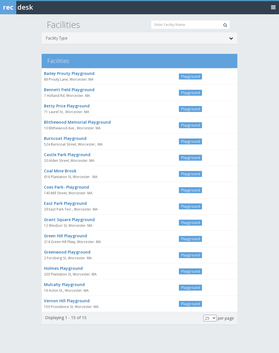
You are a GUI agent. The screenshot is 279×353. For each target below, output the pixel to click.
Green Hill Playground (65, 235)
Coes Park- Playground (66, 187)
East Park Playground (65, 203)
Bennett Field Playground (69, 89)
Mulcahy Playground (64, 284)
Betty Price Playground (67, 106)
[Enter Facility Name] (190, 24)
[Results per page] (210, 318)
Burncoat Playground (65, 138)
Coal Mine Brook (60, 171)
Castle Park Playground (67, 154)
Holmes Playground (63, 268)
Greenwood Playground (67, 252)
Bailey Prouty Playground (69, 73)
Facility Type (139, 38)
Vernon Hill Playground (67, 300)
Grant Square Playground (69, 219)
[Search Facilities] (225, 25)
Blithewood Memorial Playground (77, 122)
